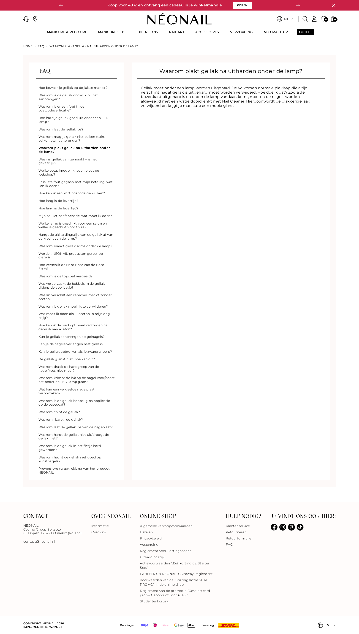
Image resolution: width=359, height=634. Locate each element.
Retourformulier (239, 538)
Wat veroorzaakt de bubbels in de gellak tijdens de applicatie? (71, 286)
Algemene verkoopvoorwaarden (166, 526)
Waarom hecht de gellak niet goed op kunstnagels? (69, 459)
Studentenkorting (154, 601)
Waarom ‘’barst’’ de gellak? (60, 419)
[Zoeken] (305, 19)
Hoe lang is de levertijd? (58, 201)
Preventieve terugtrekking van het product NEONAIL (74, 470)
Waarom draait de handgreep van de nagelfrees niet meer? (68, 369)
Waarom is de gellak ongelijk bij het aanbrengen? (68, 97)
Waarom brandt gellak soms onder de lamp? (75, 246)
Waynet (55, 627)
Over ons (98, 532)
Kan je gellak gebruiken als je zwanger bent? (75, 352)
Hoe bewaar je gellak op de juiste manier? (73, 88)
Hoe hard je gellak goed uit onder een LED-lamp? (74, 120)
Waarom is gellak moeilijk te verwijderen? (73, 306)
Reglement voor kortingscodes (165, 551)
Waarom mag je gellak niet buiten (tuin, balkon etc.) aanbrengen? (71, 139)
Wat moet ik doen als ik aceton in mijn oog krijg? (74, 316)
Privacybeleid (151, 538)
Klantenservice (238, 526)
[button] (61, 5)
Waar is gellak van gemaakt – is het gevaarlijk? (67, 161)
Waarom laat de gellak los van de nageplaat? (75, 427)
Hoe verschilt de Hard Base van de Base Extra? (71, 267)
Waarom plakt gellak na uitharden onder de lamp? (74, 150)
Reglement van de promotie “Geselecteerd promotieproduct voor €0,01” (175, 593)
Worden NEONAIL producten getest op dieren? (70, 256)
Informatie (100, 526)
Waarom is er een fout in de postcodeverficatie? (61, 108)
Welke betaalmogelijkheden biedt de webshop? (68, 172)
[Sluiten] (334, 5)
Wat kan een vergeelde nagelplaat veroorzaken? (66, 391)
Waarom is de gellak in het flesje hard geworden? (69, 448)
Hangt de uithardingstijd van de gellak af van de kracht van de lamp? (75, 237)
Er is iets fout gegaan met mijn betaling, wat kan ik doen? (75, 184)
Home (28, 46)
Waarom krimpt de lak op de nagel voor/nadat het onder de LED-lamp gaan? (76, 380)
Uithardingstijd (152, 557)
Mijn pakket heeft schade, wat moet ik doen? (75, 216)
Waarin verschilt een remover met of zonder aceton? (75, 297)
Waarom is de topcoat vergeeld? (65, 276)
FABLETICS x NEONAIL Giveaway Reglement (176, 574)
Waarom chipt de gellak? (59, 412)
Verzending (149, 544)
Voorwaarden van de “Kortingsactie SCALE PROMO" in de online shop (175, 582)
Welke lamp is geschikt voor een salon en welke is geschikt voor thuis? (72, 225)
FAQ (41, 46)
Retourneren (236, 532)
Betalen (146, 532)
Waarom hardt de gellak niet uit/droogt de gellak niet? (73, 437)
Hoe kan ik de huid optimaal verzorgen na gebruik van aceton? (73, 327)
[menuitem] (67, 34)
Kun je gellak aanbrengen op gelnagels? (71, 337)
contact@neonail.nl (39, 542)
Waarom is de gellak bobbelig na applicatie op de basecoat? (74, 403)
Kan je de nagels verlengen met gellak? (70, 344)
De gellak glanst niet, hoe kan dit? (66, 359)
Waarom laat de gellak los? (60, 129)
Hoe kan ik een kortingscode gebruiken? (71, 193)
